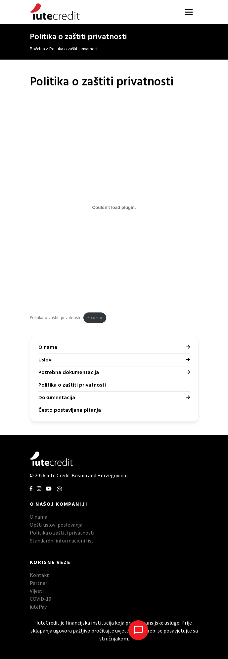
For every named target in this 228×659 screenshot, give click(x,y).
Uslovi (45, 360)
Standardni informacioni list (62, 540)
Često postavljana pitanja (69, 410)
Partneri (39, 583)
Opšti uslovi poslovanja (56, 524)
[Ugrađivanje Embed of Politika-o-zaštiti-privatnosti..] (114, 207)
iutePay (38, 606)
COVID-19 (40, 598)
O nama (47, 347)
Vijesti (37, 591)
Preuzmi (94, 317)
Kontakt (39, 575)
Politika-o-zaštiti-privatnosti (55, 317)
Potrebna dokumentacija (68, 372)
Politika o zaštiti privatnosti (72, 385)
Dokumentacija (56, 398)
